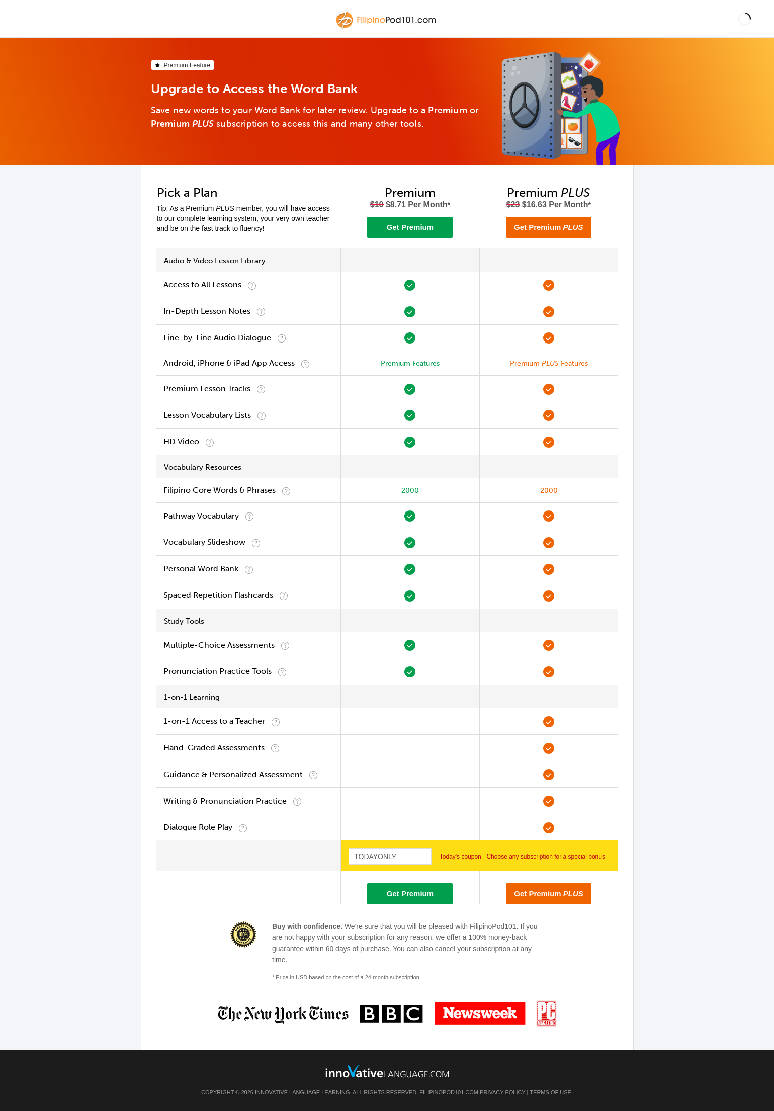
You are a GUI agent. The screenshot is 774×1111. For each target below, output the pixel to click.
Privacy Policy (502, 1092)
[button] (744, 19)
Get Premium (410, 227)
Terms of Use (550, 1092)
